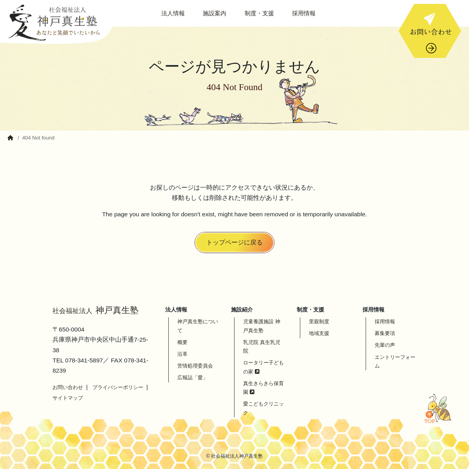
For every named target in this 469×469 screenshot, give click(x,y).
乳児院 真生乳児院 (261, 346)
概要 (182, 342)
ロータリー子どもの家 (263, 367)
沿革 (182, 354)
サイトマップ (67, 398)
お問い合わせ (67, 387)
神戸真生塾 (95, 310)
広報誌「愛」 (192, 377)
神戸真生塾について (197, 326)
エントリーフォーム (395, 361)
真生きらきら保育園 (263, 387)
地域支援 (319, 333)
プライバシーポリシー (117, 387)
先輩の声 (385, 345)
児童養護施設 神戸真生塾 (261, 326)
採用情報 (385, 321)
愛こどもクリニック (263, 408)
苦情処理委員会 (195, 366)
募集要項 (385, 333)
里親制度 (319, 321)
